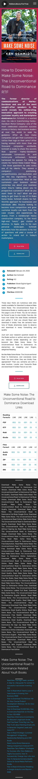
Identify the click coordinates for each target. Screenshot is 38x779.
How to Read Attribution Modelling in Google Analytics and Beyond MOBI (20, 769)
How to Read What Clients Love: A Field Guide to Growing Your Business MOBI (20, 693)
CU (19, 422)
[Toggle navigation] (34, 3)
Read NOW (19, 246)
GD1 (25, 422)
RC (36, 452)
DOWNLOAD (19, 253)
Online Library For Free (18, 4)
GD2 (14, 422)
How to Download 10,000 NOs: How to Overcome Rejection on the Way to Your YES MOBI (20, 711)
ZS (31, 422)
